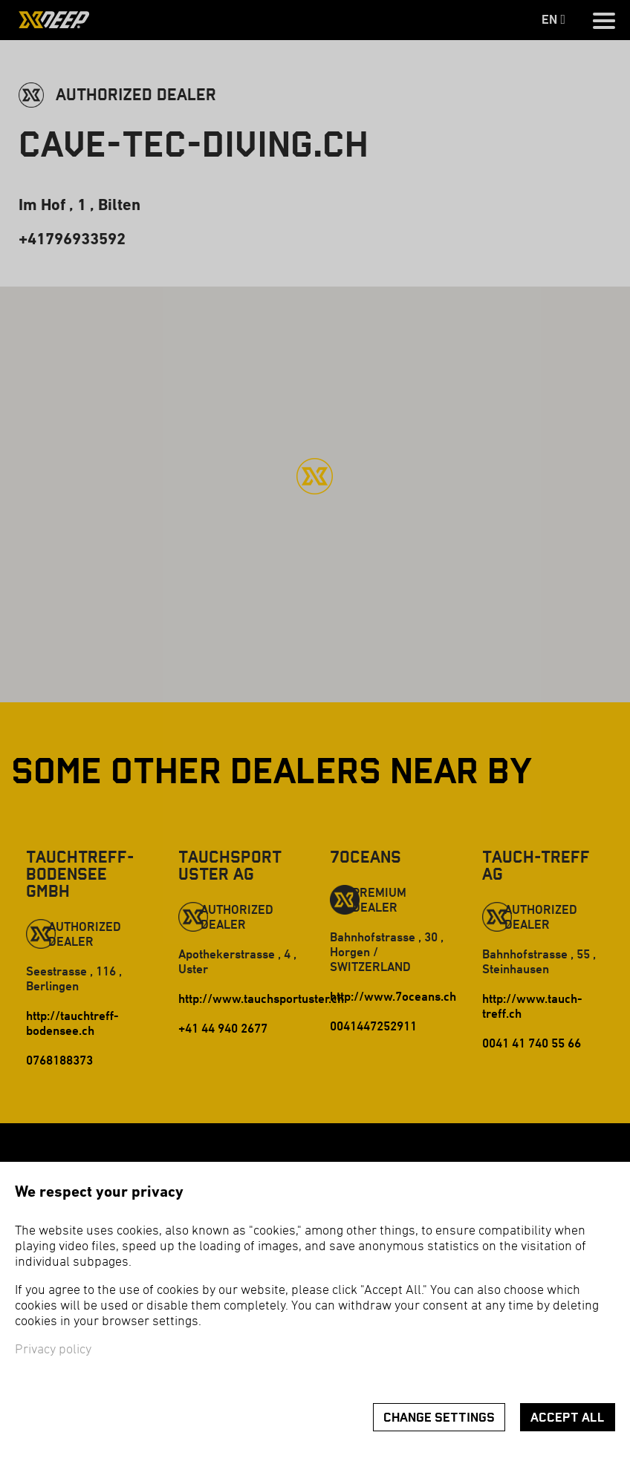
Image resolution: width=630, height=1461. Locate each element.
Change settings (439, 1417)
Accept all (567, 1417)
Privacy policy (53, 1350)
